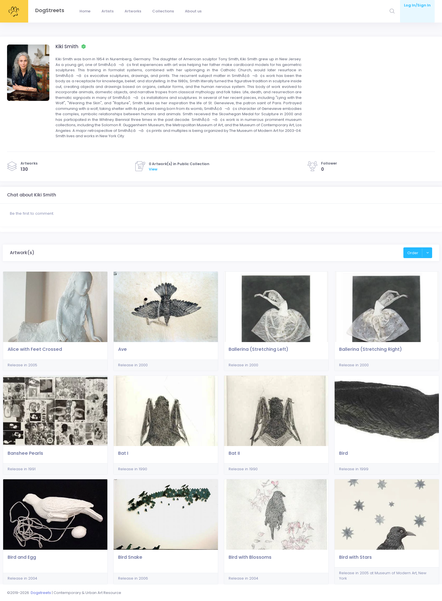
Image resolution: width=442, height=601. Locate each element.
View (153, 169)
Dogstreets (41, 592)
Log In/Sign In (417, 5)
